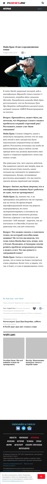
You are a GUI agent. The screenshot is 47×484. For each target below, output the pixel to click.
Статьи (38, 441)
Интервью (35, 437)
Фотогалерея (24, 448)
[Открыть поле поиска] (43, 3)
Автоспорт (18, 445)
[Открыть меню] (4, 3)
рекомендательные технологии (12, 470)
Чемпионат (23, 437)
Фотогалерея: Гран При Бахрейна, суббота (22, 322)
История (20, 441)
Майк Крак (10, 299)
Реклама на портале (9, 466)
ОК (41, 477)
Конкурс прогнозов (34, 445)
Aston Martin (19, 299)
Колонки (11, 441)
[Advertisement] (23, 394)
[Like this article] (35, 308)
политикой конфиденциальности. (13, 481)
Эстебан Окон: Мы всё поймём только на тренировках (13, 362)
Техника (30, 441)
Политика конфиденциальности (12, 464)
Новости (13, 437)
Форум (9, 445)
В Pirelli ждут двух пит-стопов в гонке (20, 327)
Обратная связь (28, 464)
